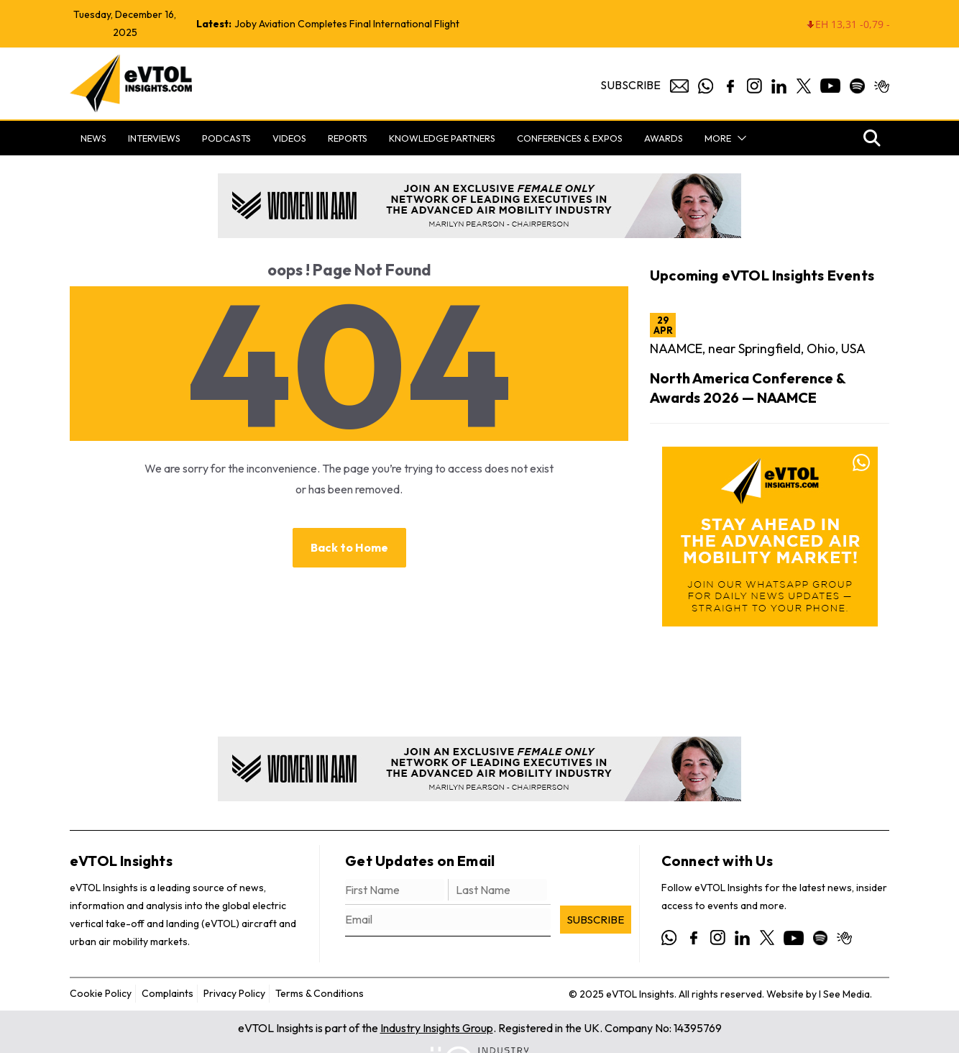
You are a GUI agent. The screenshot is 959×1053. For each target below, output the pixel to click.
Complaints (167, 993)
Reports (347, 138)
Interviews (154, 138)
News (93, 138)
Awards (663, 138)
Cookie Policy (101, 993)
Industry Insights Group (436, 1028)
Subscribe (630, 85)
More (718, 138)
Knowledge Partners (442, 138)
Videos (289, 138)
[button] (739, 138)
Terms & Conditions (319, 993)
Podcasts (226, 138)
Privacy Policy (234, 993)
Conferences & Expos (570, 138)
